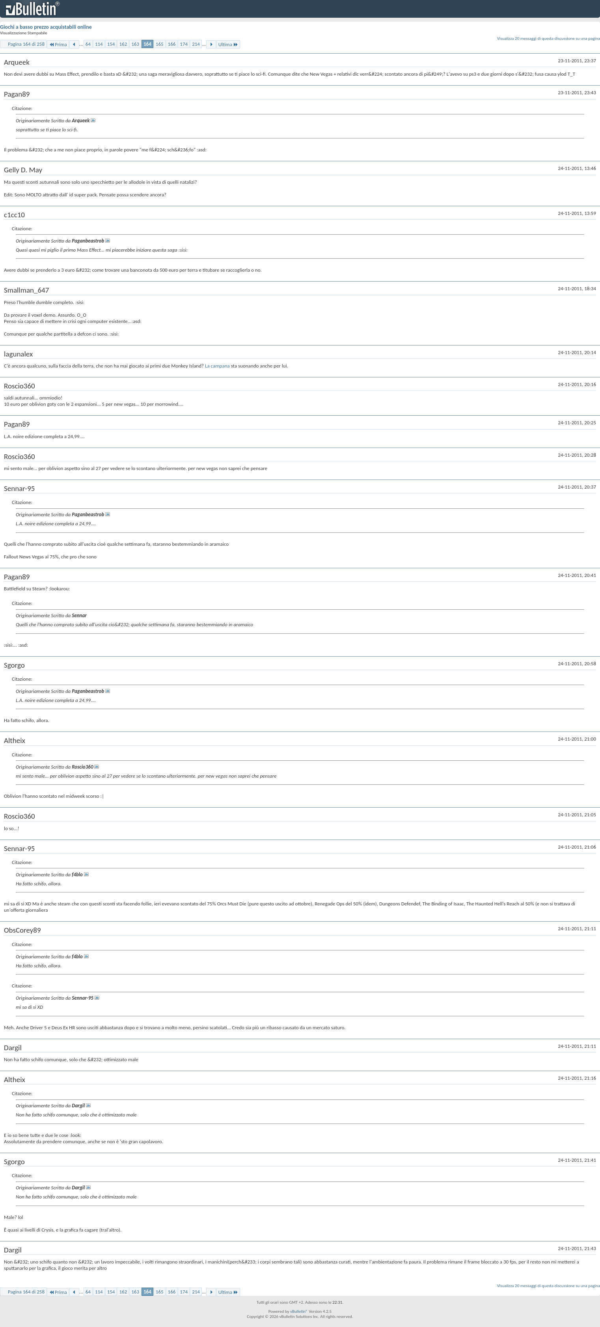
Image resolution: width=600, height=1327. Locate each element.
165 (160, 44)
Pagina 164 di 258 (26, 44)
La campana (218, 366)
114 (99, 44)
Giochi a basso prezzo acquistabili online (46, 27)
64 (88, 44)
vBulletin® (299, 1311)
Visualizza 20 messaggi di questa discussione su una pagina (548, 38)
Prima (58, 44)
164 (147, 44)
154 (111, 44)
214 (196, 44)
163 (135, 44)
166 (172, 44)
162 (123, 44)
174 (184, 44)
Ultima (228, 44)
